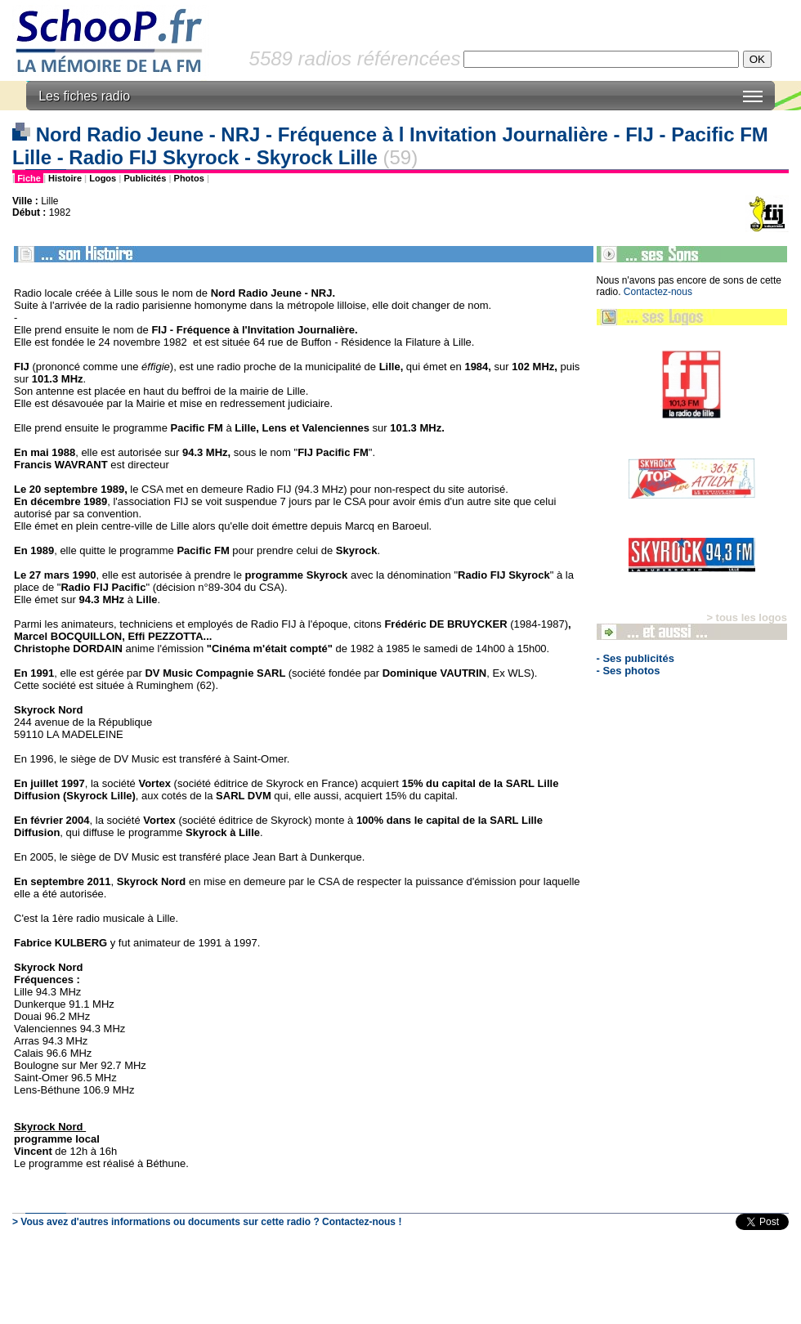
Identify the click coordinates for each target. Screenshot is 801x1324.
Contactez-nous (658, 291)
